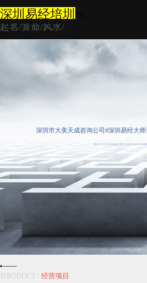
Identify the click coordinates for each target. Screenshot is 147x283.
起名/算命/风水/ (32, 27)
